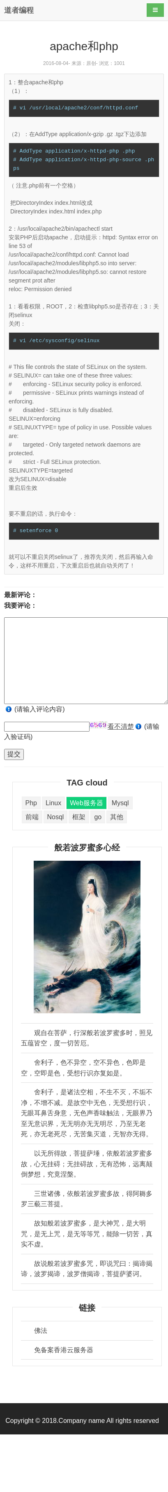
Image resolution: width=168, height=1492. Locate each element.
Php (31, 802)
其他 (116, 816)
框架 (78, 816)
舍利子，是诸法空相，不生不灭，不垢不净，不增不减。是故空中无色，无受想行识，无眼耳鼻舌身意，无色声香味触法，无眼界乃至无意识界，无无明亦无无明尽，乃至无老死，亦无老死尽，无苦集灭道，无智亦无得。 (86, 1113)
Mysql (120, 802)
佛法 (40, 1330)
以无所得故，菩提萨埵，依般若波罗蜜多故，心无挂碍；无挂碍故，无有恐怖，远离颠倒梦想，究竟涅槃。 (86, 1164)
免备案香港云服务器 (63, 1349)
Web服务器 (86, 802)
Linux (53, 802)
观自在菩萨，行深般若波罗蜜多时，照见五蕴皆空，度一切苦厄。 (86, 1038)
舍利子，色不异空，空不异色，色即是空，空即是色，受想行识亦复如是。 (83, 1068)
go (97, 816)
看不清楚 (121, 726)
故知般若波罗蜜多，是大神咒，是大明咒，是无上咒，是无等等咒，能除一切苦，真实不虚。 (86, 1234)
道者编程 (19, 10)
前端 (32, 816)
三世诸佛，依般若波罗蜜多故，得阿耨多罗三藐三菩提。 (86, 1199)
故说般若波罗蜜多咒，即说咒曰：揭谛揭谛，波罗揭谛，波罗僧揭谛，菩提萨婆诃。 (86, 1269)
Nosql (55, 816)
